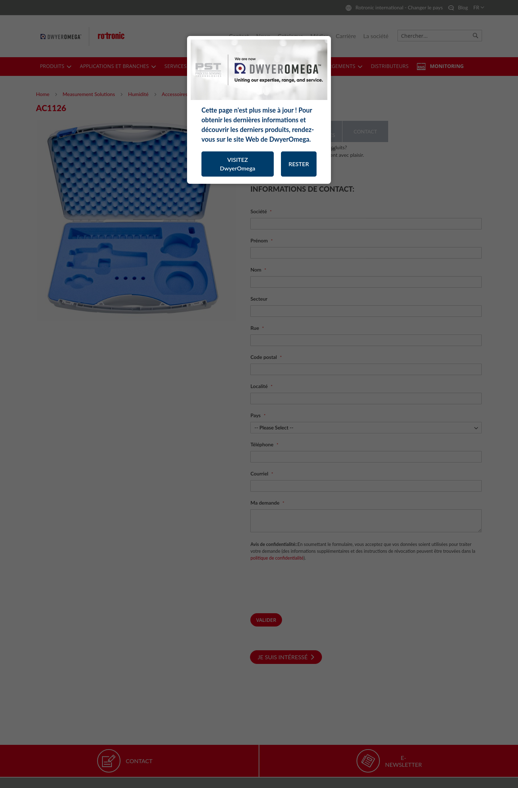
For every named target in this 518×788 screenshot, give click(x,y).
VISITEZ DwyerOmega (237, 164)
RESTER (298, 163)
